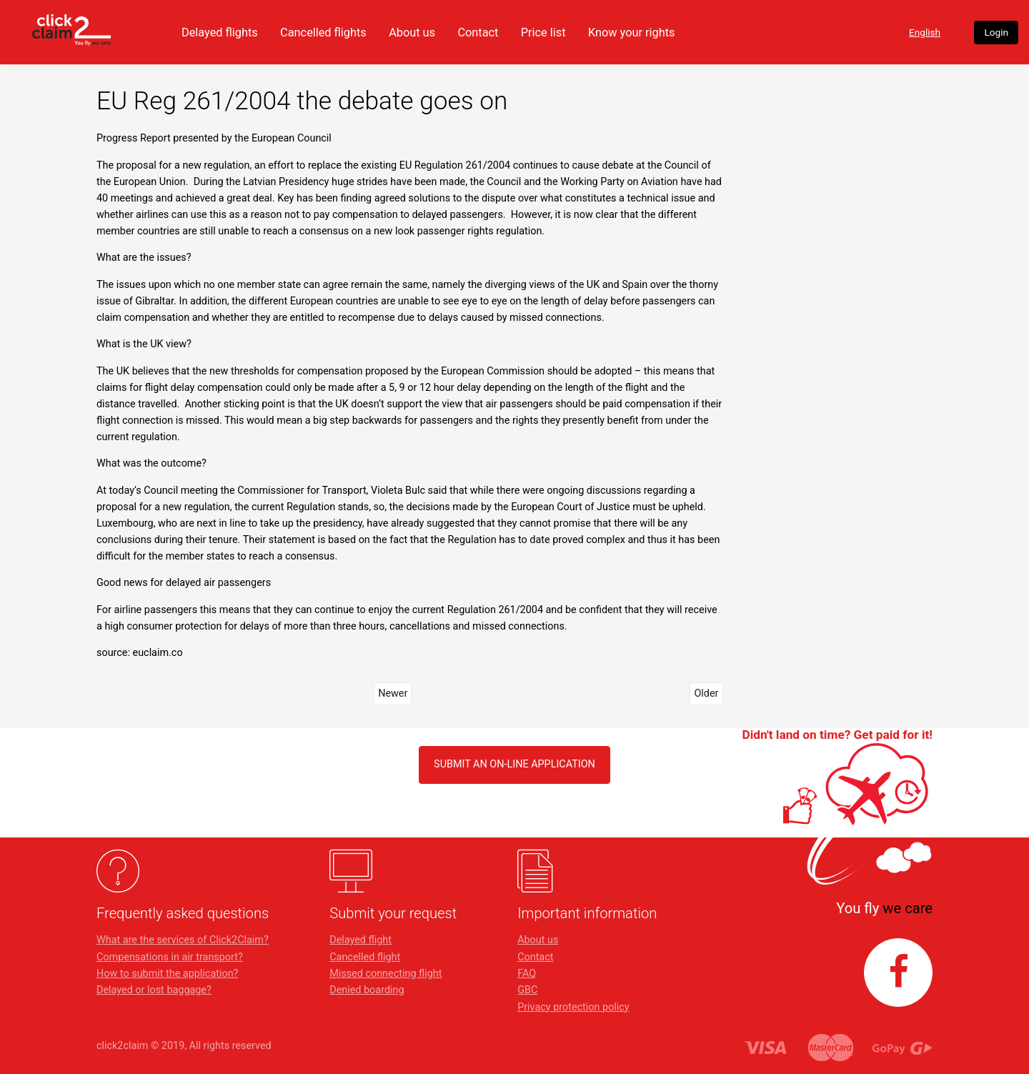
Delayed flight (360, 940)
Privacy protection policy (573, 1007)
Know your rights (727, 32)
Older (706, 693)
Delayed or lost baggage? (154, 990)
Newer (392, 693)
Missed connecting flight (385, 974)
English (859, 32)
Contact (566, 32)
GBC (527, 990)
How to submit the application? (167, 974)
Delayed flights (297, 32)
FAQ (526, 974)
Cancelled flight (364, 957)
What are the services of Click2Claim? (182, 940)
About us (498, 32)
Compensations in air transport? (169, 957)
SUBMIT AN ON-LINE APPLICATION (514, 764)
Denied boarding (366, 990)
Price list (634, 32)
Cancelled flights (406, 32)
